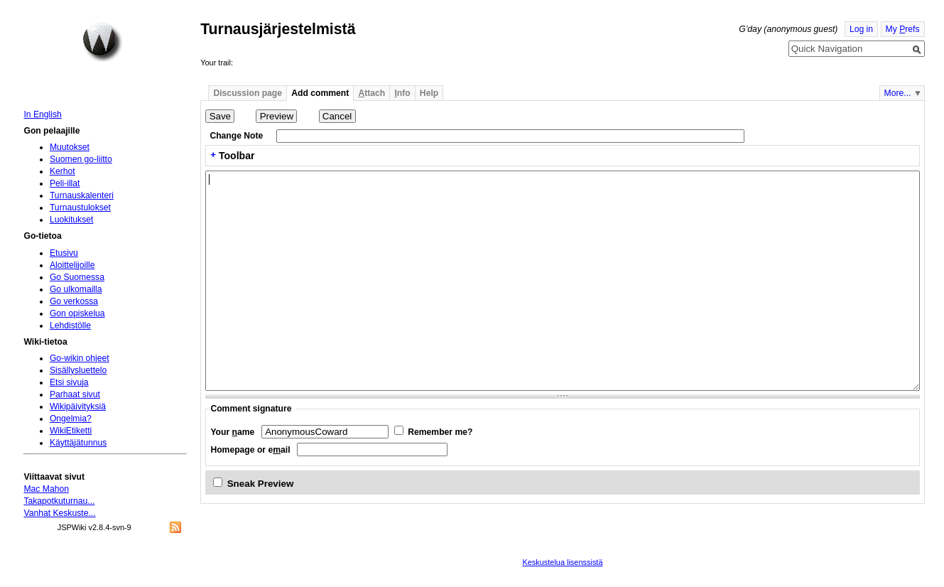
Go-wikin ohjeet (79, 358)
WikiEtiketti (71, 431)
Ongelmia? (71, 419)
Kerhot (62, 171)
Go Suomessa (77, 277)
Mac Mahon (46, 489)
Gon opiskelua (77, 313)
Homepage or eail (250, 450)
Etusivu (64, 253)
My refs (903, 29)
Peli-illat (65, 183)
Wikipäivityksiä (78, 406)
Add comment (320, 93)
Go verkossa (74, 301)
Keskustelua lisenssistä (562, 562)
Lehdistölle (70, 325)
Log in (861, 29)
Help (429, 93)
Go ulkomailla (76, 289)
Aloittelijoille (72, 265)
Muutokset (69, 147)
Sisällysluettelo (78, 370)
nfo (402, 93)
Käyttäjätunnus (78, 443)
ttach (371, 93)
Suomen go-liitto (81, 159)
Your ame (232, 432)
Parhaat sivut (75, 394)
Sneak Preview (260, 483)
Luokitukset (72, 220)
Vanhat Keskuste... (59, 513)
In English (42, 114)
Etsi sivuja (69, 382)
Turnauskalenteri (82, 195)
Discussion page (247, 93)
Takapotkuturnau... (58, 501)
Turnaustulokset (80, 207)
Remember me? (440, 432)
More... (897, 93)
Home (102, 42)
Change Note (236, 136)
